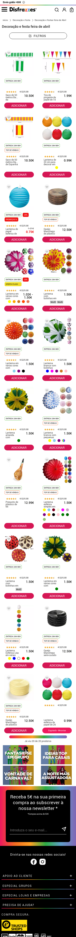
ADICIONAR (19, 105)
